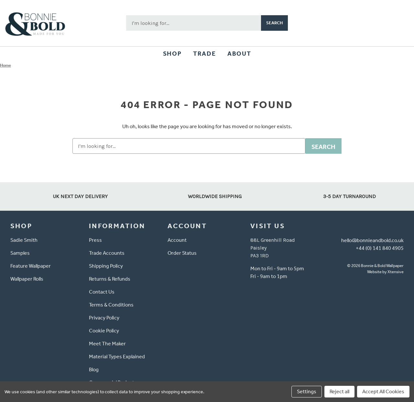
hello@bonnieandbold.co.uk (372, 240)
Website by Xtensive (385, 271)
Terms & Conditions (111, 305)
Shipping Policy (106, 266)
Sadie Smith (24, 240)
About (239, 53)
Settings (306, 391)
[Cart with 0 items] (400, 23)
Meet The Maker (107, 344)
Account (177, 240)
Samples (20, 253)
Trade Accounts (107, 253)
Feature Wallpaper (30, 266)
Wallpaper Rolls (26, 279)
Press (95, 240)
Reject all (339, 391)
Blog (94, 369)
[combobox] (193, 23)
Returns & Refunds (109, 279)
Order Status (182, 253)
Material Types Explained (117, 356)
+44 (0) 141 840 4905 (380, 248)
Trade (204, 53)
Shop (172, 53)
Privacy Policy (104, 318)
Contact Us (101, 292)
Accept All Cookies (383, 391)
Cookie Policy (104, 331)
